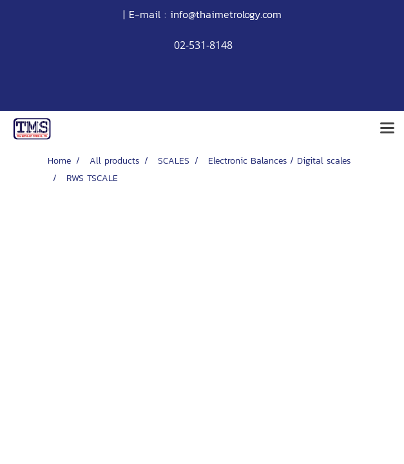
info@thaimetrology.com (226, 14)
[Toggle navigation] (387, 129)
